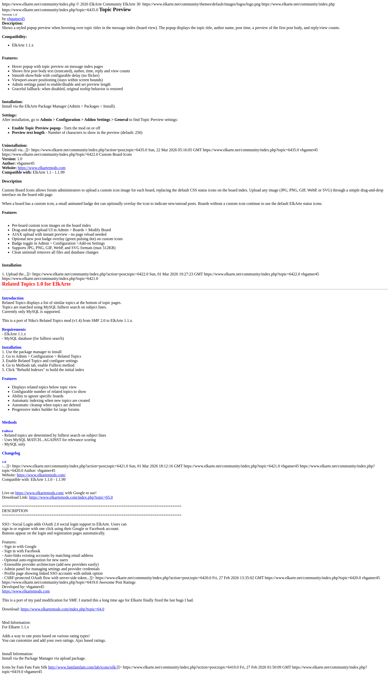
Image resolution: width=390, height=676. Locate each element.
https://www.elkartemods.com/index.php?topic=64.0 (62, 609)
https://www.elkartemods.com (42, 168)
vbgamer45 (16, 19)
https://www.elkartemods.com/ (41, 475)
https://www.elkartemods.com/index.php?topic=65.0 (71, 497)
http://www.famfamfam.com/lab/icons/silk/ (82, 667)
